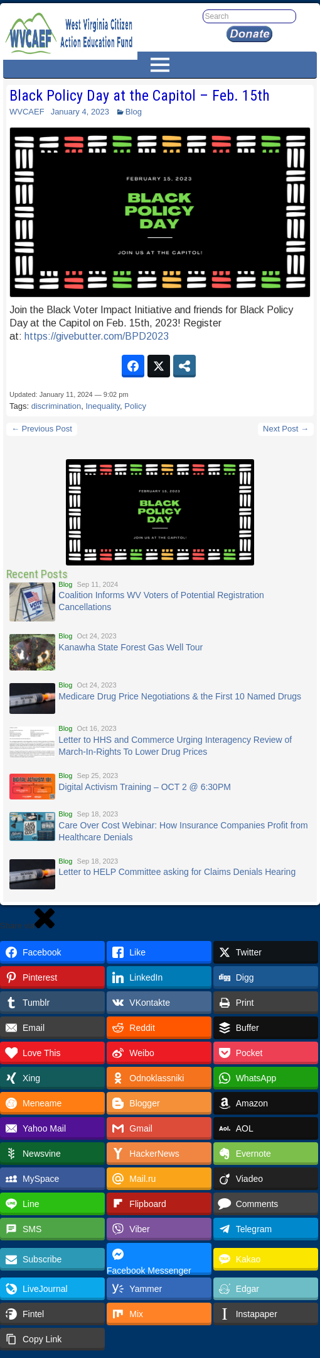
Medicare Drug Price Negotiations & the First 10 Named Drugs (179, 696)
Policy (135, 406)
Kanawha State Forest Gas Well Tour (130, 647)
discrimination (56, 406)
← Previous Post (41, 428)
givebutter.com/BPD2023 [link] (96, 336)
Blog (133, 111)
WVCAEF (27, 111)
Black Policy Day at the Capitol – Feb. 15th (139, 95)
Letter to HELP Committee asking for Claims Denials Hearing (177, 872)
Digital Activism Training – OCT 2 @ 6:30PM (144, 787)
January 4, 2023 (80, 111)
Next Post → (286, 428)
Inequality (102, 406)
